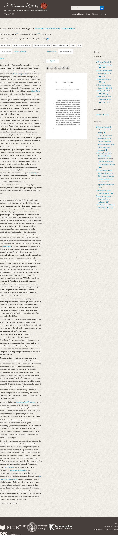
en (105, 14)
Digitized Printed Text (20, 51)
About (116, 524)
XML (73, 45)
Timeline (95, 14)
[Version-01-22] (9, 14)
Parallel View (5, 45)
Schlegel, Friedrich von (105, 91)
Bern (99, 115)
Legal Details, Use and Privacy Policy (105, 529)
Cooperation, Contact (111, 526)
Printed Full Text (6, 51)
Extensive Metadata (60, 45)
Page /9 (52, 61)
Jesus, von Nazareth (104, 79)
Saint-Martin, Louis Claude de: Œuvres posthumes (104, 199)
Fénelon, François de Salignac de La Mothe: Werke (105, 130)
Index (88, 14)
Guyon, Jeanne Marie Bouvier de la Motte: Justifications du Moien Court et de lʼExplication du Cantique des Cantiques (106, 158)
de (101, 14)
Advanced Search (78, 14)
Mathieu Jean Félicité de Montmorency (55, 28)
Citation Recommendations (21, 45)
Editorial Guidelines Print (42, 45)
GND (17, 33)
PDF (79, 45)
